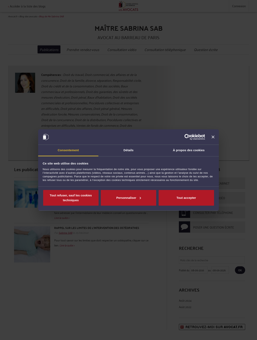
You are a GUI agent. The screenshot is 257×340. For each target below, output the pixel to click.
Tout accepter (186, 197)
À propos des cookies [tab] (189, 150)
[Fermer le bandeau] (213, 137)
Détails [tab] (128, 150)
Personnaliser (128, 197)
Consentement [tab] (68, 150)
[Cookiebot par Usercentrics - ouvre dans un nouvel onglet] (187, 137)
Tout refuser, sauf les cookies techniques (71, 198)
